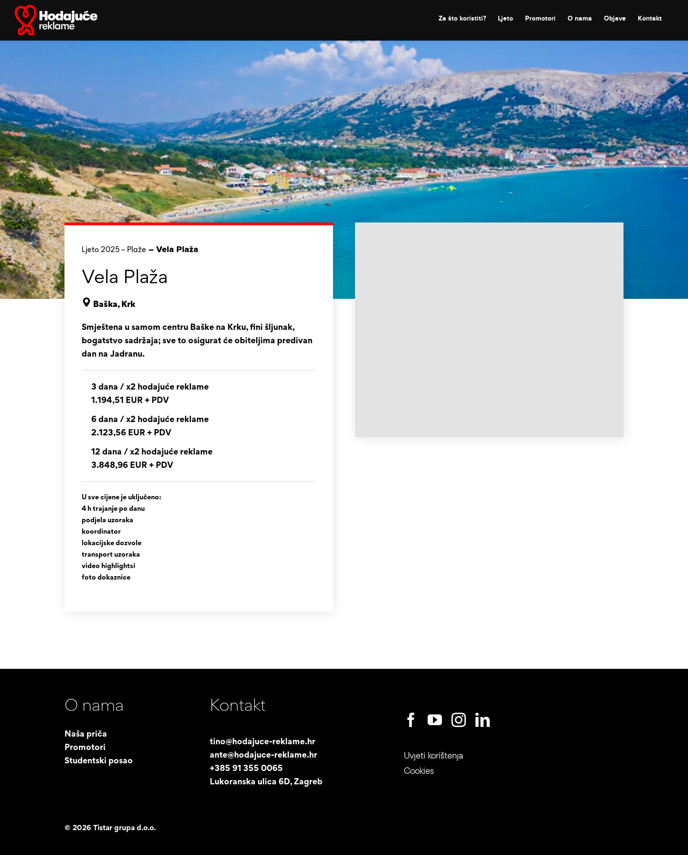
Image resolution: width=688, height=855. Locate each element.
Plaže (136, 250)
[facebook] (411, 720)
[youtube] (435, 720)
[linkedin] (482, 720)
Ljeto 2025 (100, 250)
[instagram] (459, 720)
